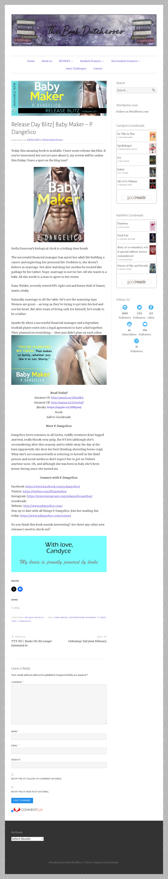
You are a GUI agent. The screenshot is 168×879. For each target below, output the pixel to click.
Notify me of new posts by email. (30, 792)
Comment (17, 682)
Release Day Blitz (34, 617)
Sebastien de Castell (128, 149)
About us (47, 61)
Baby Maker (61, 617)
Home (31, 61)
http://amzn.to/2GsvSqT (67, 402)
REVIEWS (64, 61)
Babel (120, 169)
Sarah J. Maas (125, 269)
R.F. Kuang (124, 173)
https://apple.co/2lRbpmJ (64, 407)
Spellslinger (124, 145)
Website (16, 760)
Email (15, 746)
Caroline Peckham (127, 239)
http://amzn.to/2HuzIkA (67, 397)
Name (15, 731)
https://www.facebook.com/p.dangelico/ (52, 486)
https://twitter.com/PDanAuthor (45, 491)
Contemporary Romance (82, 617)
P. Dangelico (24, 621)
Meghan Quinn (126, 137)
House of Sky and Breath (132, 265)
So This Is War (126, 133)
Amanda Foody (126, 185)
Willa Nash (124, 161)
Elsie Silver (124, 227)
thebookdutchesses (52, 139)
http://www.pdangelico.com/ (43, 506)
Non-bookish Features (124, 61)
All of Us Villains (127, 181)
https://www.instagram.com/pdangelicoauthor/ (60, 496)
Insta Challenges (76, 68)
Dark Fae (122, 235)
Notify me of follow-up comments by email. (36, 779)
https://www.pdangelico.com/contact (45, 515)
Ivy (119, 157)
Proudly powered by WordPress (65, 862)
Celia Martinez (126, 260)
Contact (97, 68)
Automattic (112, 862)
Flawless (122, 223)
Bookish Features (90, 61)
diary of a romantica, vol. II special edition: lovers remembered (132, 252)
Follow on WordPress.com (132, 111)
